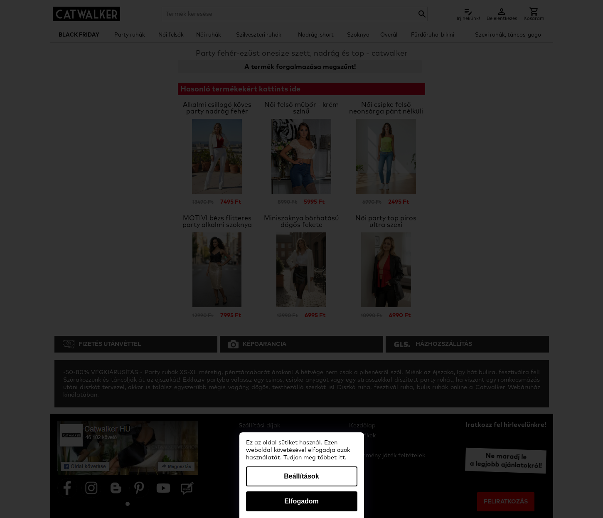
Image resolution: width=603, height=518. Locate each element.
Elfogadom (301, 501)
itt (341, 458)
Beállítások (301, 476)
